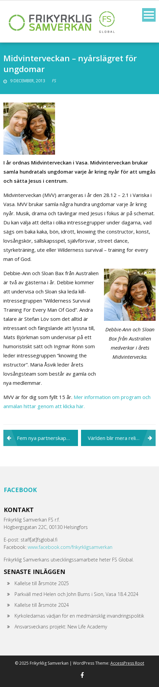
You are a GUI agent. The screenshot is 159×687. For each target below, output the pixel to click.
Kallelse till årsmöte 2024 (42, 605)
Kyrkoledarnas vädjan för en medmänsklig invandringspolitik (79, 616)
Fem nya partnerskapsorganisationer (47, 438)
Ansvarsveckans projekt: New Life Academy (61, 626)
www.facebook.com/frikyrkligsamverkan (70, 547)
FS (54, 81)
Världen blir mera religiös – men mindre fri (122, 438)
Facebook (20, 490)
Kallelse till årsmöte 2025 (42, 583)
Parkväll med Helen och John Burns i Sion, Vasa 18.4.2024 (76, 594)
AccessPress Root (127, 663)
